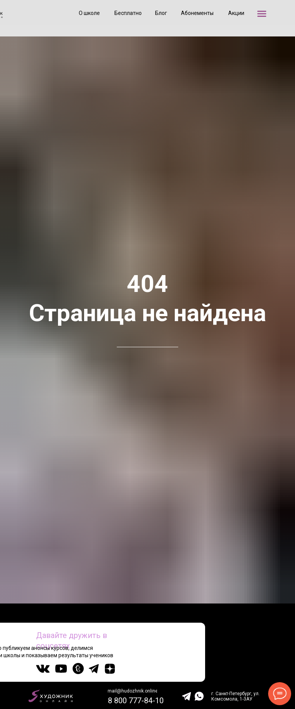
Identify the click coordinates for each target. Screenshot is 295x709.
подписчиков (267, 656)
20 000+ (266, 651)
